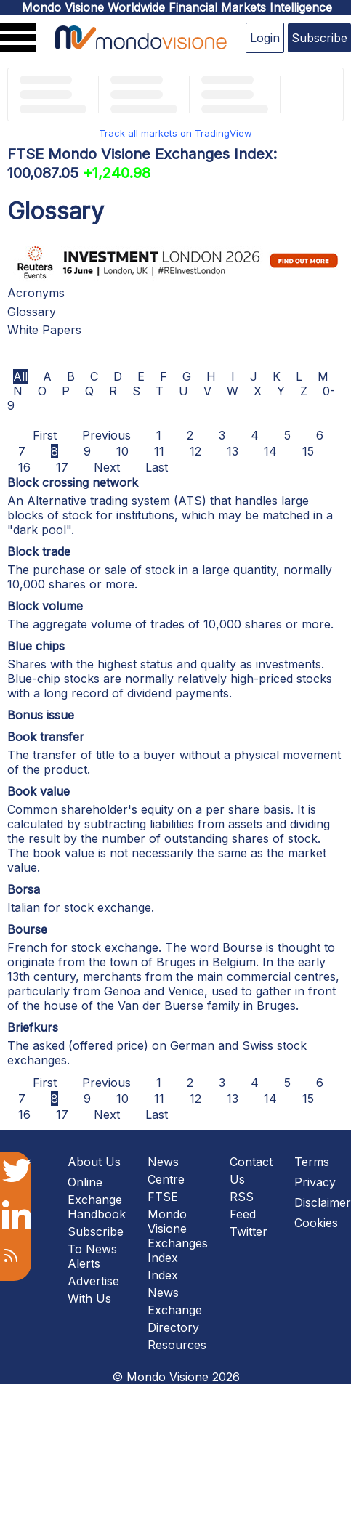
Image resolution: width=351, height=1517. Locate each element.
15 (308, 451)
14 (270, 451)
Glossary (31, 311)
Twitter (248, 1231)
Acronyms (36, 293)
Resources (177, 1345)
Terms (311, 1161)
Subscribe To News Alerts (96, 1247)
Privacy (315, 1182)
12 (195, 451)
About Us (94, 1161)
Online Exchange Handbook (97, 1198)
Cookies (316, 1222)
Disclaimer (322, 1202)
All (20, 376)
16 (24, 467)
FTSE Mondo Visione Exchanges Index (178, 1227)
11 (159, 451)
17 (62, 467)
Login (265, 38)
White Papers (44, 330)
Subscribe (319, 38)
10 (122, 451)
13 (232, 451)
